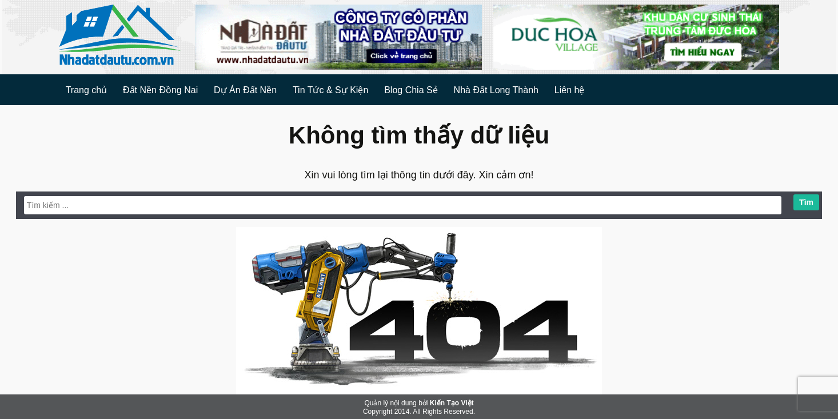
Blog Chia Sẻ (411, 90)
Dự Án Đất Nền (245, 90)
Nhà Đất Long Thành (496, 90)
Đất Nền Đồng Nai (160, 90)
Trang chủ (86, 90)
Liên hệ (569, 90)
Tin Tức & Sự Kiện (330, 90)
